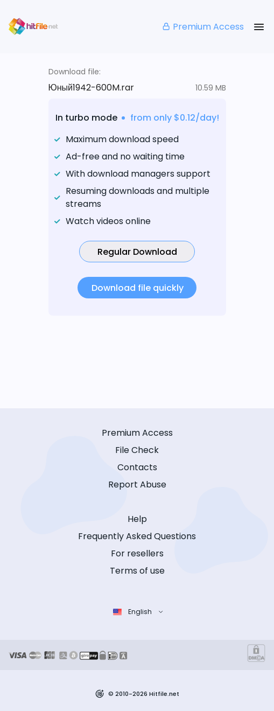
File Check (137, 450)
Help (137, 519)
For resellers (137, 553)
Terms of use (137, 570)
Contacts (137, 467)
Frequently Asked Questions (137, 536)
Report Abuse (137, 484)
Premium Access (202, 26)
